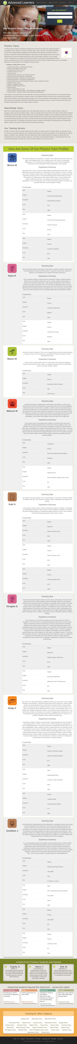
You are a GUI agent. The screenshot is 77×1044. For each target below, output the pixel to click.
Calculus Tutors (9, 1025)
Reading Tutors (22, 1030)
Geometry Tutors (66, 1025)
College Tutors (25, 1018)
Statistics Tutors (66, 1030)
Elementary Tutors (37, 1018)
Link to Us (60, 1038)
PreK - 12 (16, 1038)
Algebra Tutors (26, 1022)
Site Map (53, 1038)
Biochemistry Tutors (51, 1022)
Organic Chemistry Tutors (39, 1027)
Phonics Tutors (54, 1027)
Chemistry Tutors (22, 1025)
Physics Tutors (65, 1027)
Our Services (42, 2)
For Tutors (53, 2)
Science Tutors (55, 1030)
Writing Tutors (45, 1032)
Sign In (70, 2)
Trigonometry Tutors (33, 1032)
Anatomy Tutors (37, 1022)
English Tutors (33, 1025)
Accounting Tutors (14, 1022)
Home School (30, 1038)
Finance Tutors (54, 1025)
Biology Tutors (63, 1022)
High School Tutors (50, 1018)
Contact (63, 2)
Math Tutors (10, 1027)
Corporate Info (46, 1038)
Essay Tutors (44, 1025)
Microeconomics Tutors (23, 1027)
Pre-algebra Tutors (10, 1030)
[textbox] (59, 13)
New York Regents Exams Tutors (39, 1030)
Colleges (22, 1038)
